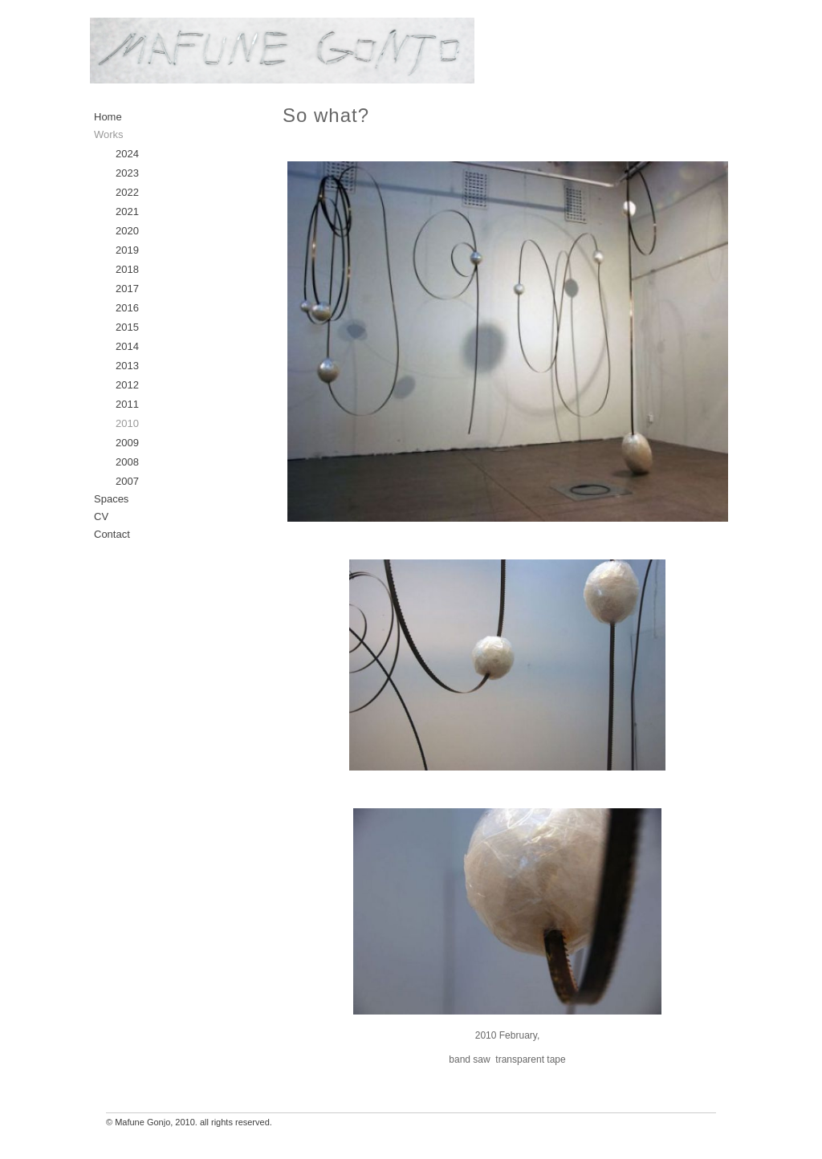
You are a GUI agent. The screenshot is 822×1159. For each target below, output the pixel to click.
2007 (127, 481)
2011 (127, 404)
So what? (326, 115)
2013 (127, 366)
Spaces (111, 499)
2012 (127, 385)
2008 (127, 462)
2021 (127, 211)
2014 (127, 346)
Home (108, 117)
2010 (127, 423)
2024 (127, 154)
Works (109, 134)
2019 (127, 250)
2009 (127, 443)
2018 (127, 269)
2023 (127, 173)
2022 (127, 192)
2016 (127, 308)
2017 (127, 289)
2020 (127, 231)
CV (101, 516)
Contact (112, 534)
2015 (127, 327)
